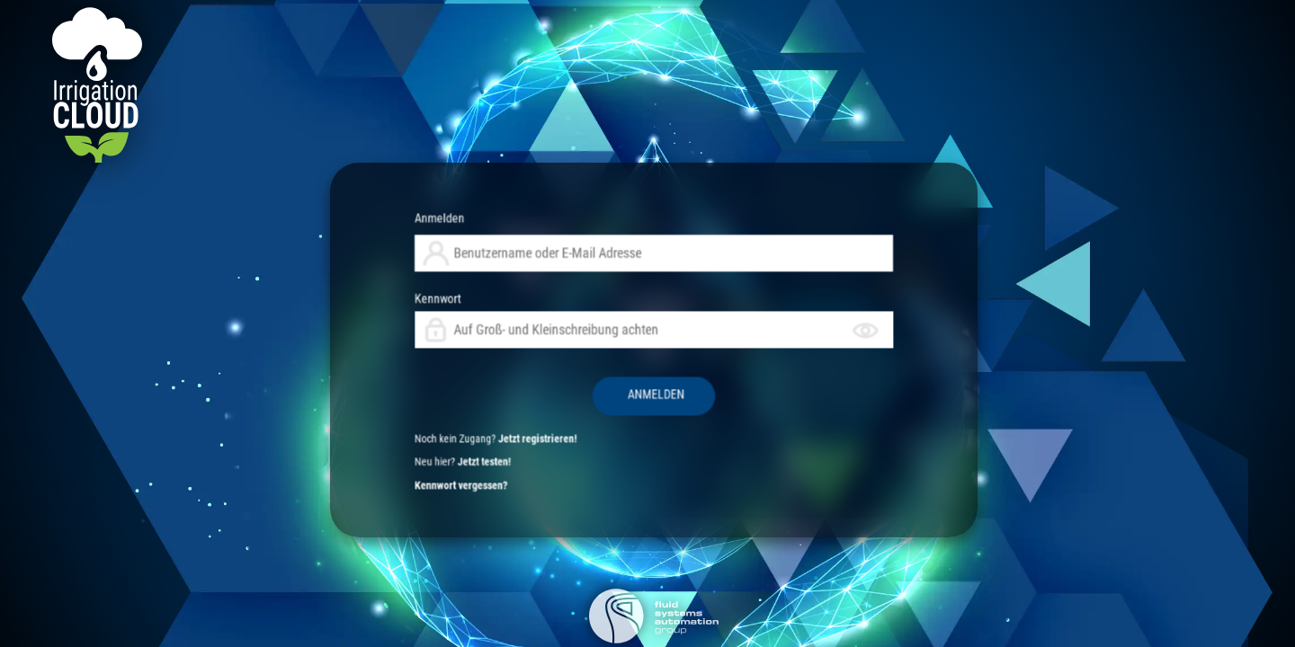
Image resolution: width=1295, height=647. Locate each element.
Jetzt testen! (607, 380)
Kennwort (653, 342)
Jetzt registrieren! (622, 374)
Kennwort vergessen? (600, 386)
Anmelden (595, 313)
